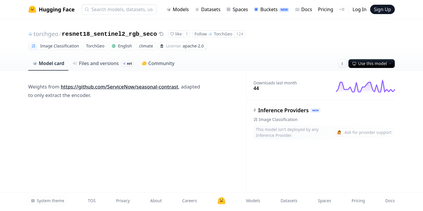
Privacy (123, 200)
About (156, 200)
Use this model (372, 63)
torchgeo (45, 34)
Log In (359, 9)
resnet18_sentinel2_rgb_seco (109, 34)
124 (239, 34)
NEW (315, 110)
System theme (47, 200)
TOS (91, 200)
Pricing (325, 9)
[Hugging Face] (221, 201)
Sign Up (382, 9)
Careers (189, 200)
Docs (303, 9)
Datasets (208, 9)
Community (158, 63)
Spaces (237, 9)
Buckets (271, 9)
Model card (48, 63)
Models (177, 9)
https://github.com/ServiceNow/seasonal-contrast (119, 86)
